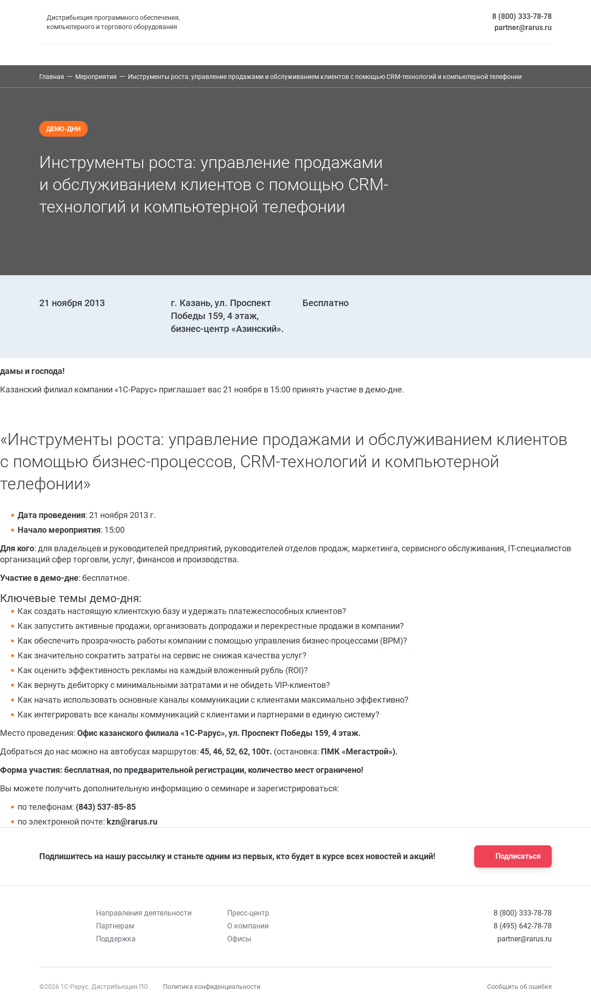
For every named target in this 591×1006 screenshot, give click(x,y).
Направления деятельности (144, 913)
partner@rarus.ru (523, 27)
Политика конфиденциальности (211, 986)
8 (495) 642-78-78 (523, 926)
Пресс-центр (248, 913)
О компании (248, 926)
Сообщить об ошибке (519, 986)
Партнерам (115, 926)
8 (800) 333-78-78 (522, 16)
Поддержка (116, 938)
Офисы (239, 938)
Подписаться (510, 856)
